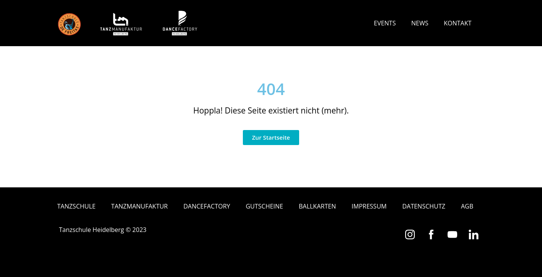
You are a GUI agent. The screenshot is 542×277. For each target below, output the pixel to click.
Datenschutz (423, 206)
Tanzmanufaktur (139, 206)
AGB (467, 206)
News (419, 23)
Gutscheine (264, 206)
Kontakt (457, 23)
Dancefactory (206, 206)
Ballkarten (317, 206)
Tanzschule (76, 206)
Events (385, 23)
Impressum (369, 206)
